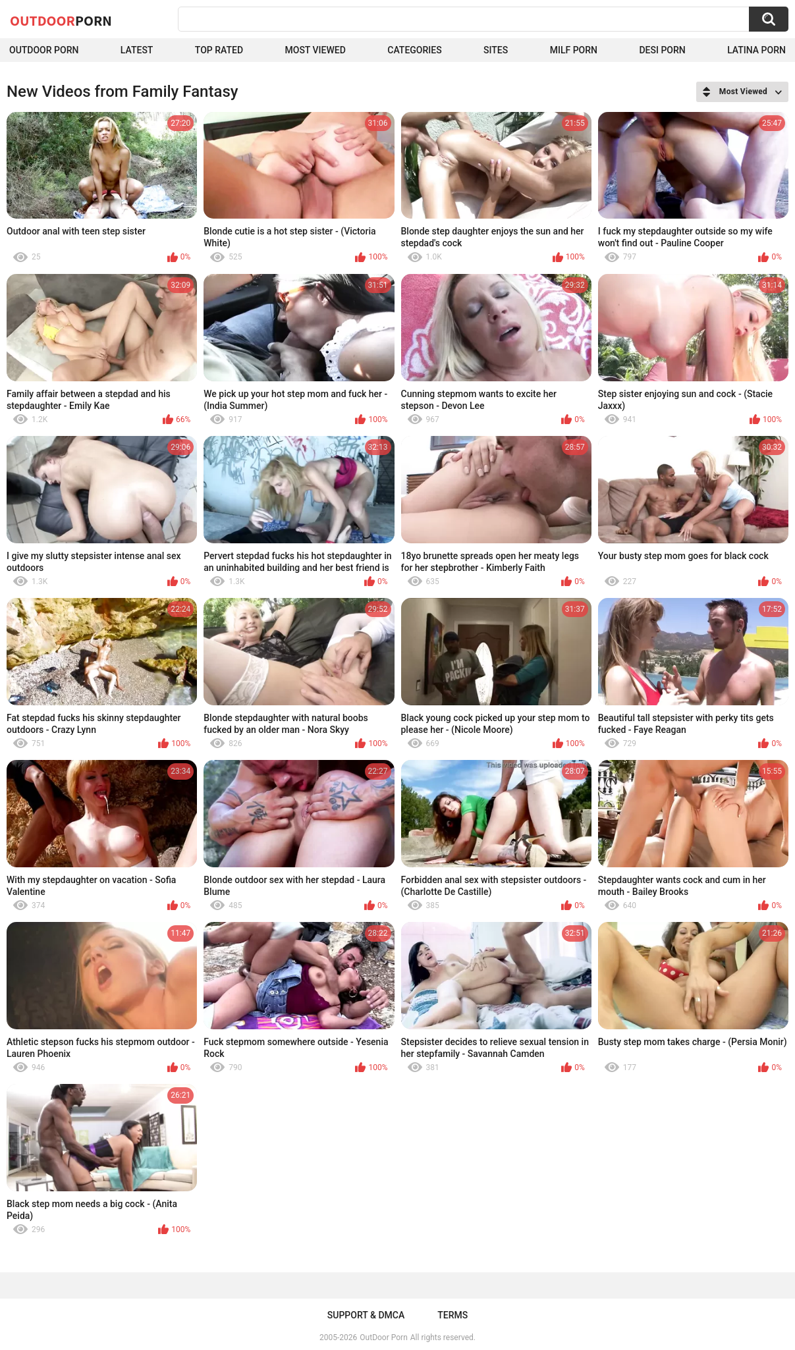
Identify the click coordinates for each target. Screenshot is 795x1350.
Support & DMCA (365, 1315)
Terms (452, 1315)
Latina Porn (756, 50)
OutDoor (61, 20)
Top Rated (219, 50)
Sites (495, 50)
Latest (137, 50)
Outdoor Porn (43, 50)
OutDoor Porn (383, 1337)
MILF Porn (573, 50)
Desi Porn (662, 50)
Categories (414, 50)
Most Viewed (315, 50)
